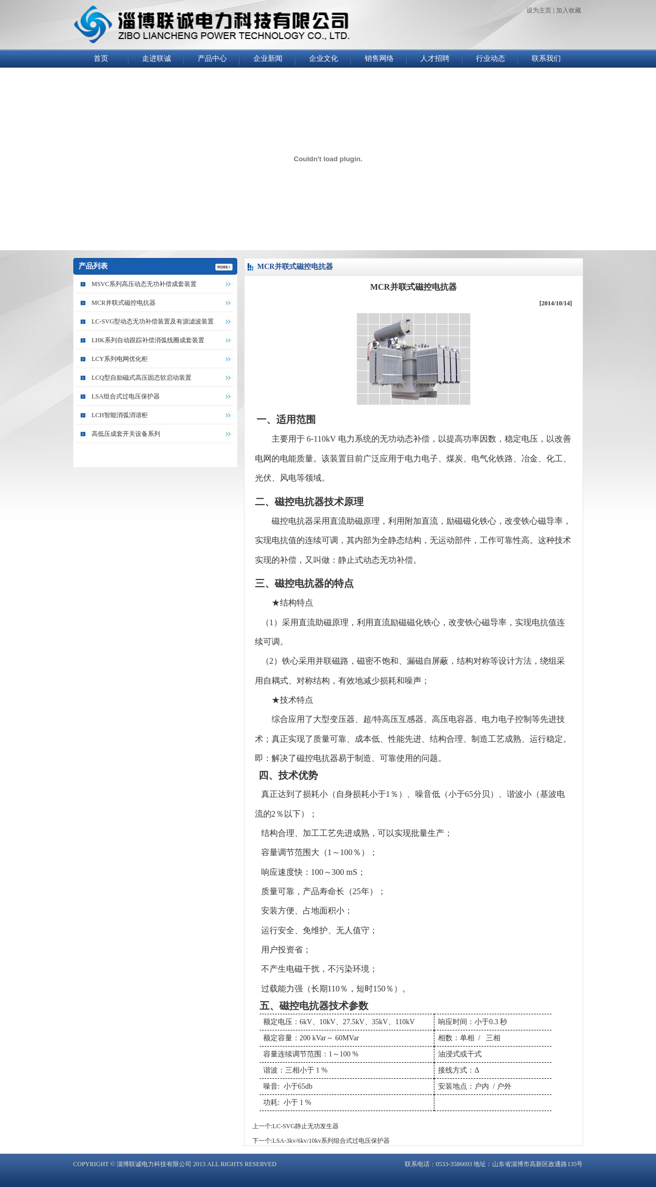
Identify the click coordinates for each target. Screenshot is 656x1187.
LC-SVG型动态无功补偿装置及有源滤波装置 (153, 321)
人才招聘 (434, 58)
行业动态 (490, 58)
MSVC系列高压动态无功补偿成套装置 (144, 284)
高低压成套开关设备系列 (126, 433)
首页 (101, 58)
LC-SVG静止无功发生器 (306, 1126)
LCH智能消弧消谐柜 (120, 415)
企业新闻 (267, 58)
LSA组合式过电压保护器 (126, 396)
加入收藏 (568, 10)
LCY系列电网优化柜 (120, 359)
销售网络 (379, 58)
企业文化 (323, 58)
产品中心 (212, 58)
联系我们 (546, 58)
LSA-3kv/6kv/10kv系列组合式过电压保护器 (331, 1140)
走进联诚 (156, 58)
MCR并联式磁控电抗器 (124, 302)
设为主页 (538, 10)
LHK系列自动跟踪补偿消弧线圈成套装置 (148, 340)
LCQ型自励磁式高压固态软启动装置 (141, 377)
